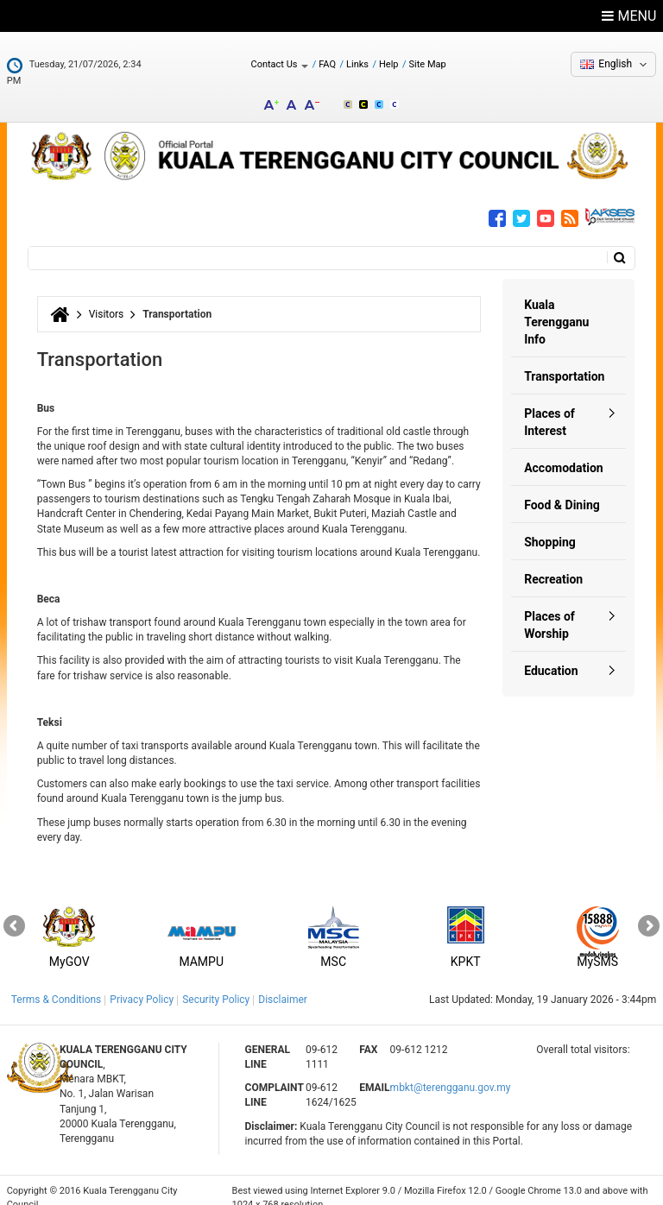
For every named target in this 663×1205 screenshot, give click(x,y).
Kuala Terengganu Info (556, 307)
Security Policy (215, 985)
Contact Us (279, 64)
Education (551, 656)
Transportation (564, 362)
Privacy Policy (142, 985)
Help (389, 64)
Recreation (553, 564)
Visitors (106, 299)
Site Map (427, 64)
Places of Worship (549, 610)
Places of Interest (549, 407)
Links (357, 64)
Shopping (550, 527)
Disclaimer (282, 985)
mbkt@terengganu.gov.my (450, 1073)
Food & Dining (562, 490)
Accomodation (563, 453)
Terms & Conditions (56, 985)
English (615, 64)
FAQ (327, 64)
